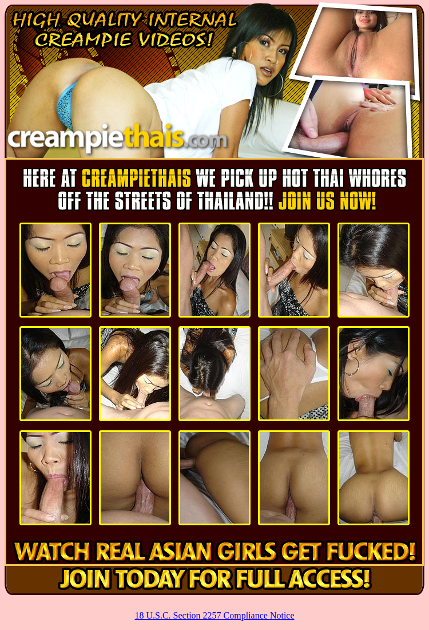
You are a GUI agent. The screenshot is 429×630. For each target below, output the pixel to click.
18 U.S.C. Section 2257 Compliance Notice (214, 615)
